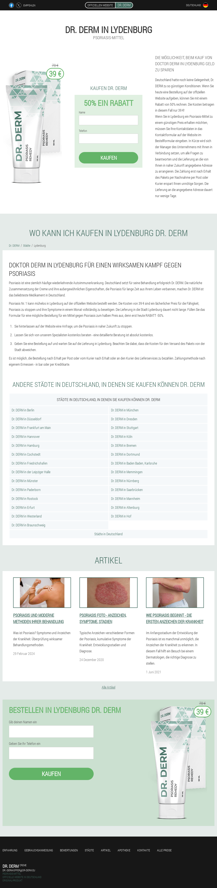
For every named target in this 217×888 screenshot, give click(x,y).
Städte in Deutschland (108, 534)
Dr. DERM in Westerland (27, 516)
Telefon (83, 130)
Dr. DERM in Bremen (123, 445)
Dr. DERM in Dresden (124, 419)
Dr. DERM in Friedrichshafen (29, 463)
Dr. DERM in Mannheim (125, 498)
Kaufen (108, 157)
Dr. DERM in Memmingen (127, 472)
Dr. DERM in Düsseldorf (26, 419)
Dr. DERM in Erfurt (23, 507)
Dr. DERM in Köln (121, 436)
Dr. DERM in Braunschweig (28, 525)
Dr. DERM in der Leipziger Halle (31, 472)
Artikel (106, 850)
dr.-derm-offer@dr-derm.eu (19, 870)
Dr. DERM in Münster (25, 481)
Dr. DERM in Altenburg (125, 507)
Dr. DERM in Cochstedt (26, 454)
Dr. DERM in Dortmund (125, 454)
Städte (89, 850)
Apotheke (124, 850)
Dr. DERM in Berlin (23, 410)
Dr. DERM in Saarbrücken (127, 489)
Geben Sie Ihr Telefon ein (24, 743)
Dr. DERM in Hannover (26, 436)
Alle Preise (164, 850)
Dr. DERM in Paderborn (26, 489)
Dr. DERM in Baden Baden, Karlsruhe (134, 463)
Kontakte (143, 850)
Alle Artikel (108, 687)
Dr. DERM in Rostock (25, 498)
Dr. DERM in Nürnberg (125, 481)
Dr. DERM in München (125, 410)
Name (82, 112)
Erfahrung (10, 850)
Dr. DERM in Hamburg (25, 445)
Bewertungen (69, 850)
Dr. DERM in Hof (121, 516)
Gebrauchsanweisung (38, 850)
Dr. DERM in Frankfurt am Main (31, 427)
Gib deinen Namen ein (23, 722)
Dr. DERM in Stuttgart (124, 427)
